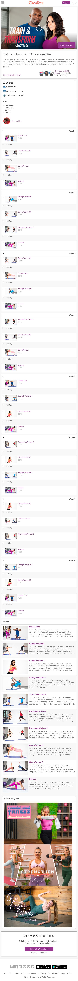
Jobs (17, 973)
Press (12, 973)
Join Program (67, 45)
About (6, 973)
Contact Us (35, 973)
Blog (63, 973)
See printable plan (12, 75)
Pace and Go (16, 121)
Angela (57, 73)
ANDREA (66, 71)
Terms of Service (53, 973)
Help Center (25, 973)
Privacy (43, 973)
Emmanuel (59, 71)
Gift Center (70, 973)
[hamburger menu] (2, 2)
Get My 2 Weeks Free (39, 949)
